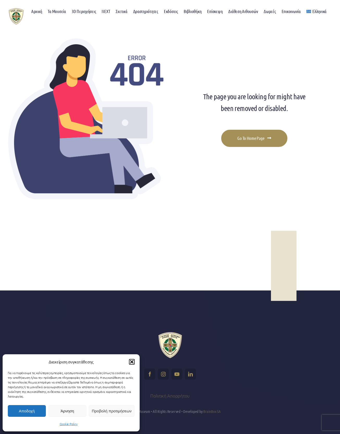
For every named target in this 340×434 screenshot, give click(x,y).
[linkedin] (190, 374)
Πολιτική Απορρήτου (170, 396)
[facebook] (149, 374)
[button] (131, 361)
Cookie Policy (69, 424)
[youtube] (176, 374)
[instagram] (163, 374)
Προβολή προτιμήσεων (112, 411)
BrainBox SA (212, 411)
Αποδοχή (27, 411)
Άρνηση (67, 411)
